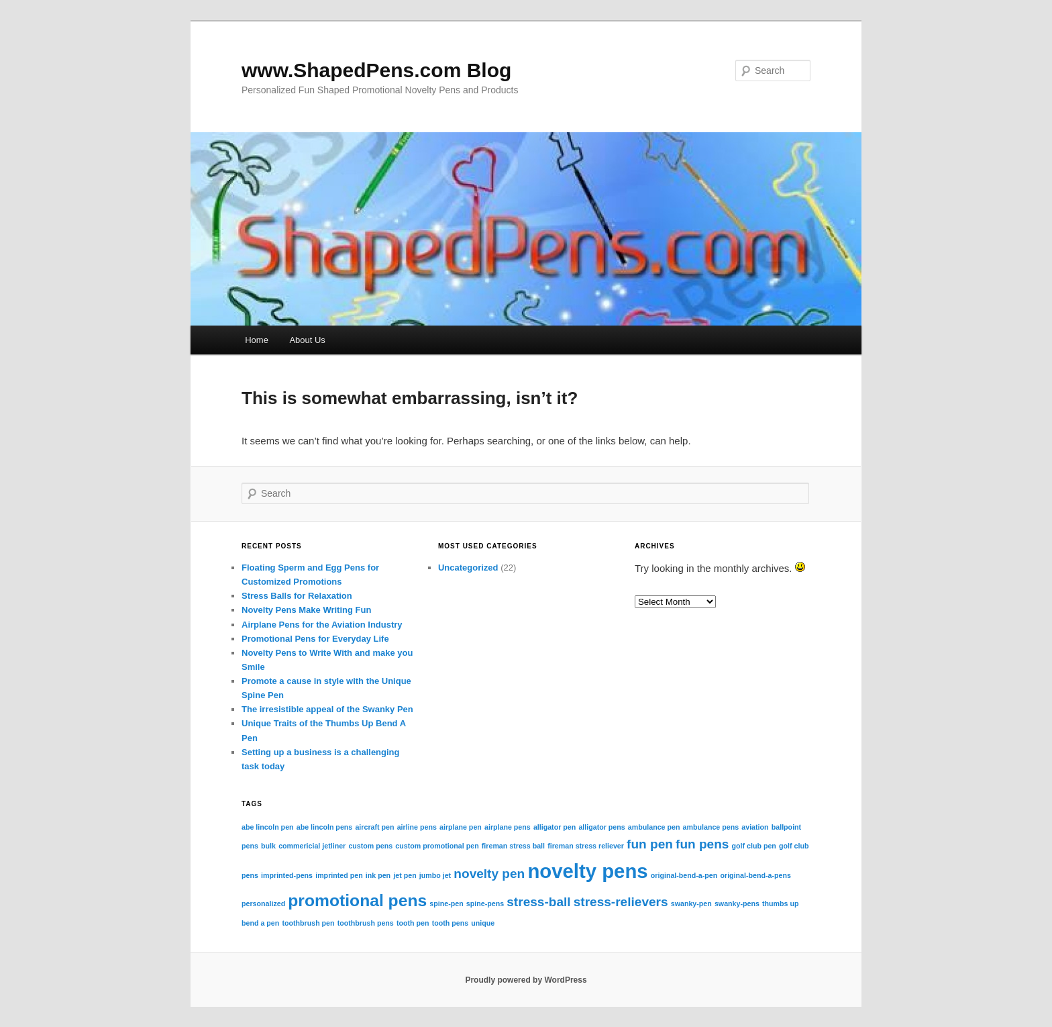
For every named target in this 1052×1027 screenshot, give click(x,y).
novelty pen (489, 874)
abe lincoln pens (325, 827)
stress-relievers (621, 902)
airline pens (417, 827)
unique (482, 923)
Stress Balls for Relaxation (297, 596)
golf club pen (754, 846)
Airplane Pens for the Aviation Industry (322, 625)
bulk (268, 846)
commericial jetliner (312, 846)
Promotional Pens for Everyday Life (315, 639)
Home (256, 340)
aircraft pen (374, 827)
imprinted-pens (287, 875)
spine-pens (485, 903)
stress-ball (538, 902)
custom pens (370, 846)
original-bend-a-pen (684, 875)
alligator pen (554, 827)
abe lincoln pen (268, 827)
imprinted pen (338, 875)
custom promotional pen (436, 846)
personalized (263, 903)
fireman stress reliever (585, 846)
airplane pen (460, 827)
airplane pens (507, 827)
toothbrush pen (308, 923)
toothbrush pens (365, 923)
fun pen (650, 844)
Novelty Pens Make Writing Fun (306, 610)
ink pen (378, 875)
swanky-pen (691, 903)
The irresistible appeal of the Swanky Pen (327, 709)
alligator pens (601, 827)
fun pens (702, 844)
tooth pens (450, 923)
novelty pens (587, 871)
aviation (754, 827)
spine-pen (446, 903)
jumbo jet (435, 875)
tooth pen (413, 923)
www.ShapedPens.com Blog (376, 70)
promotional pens (357, 900)
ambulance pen (654, 827)
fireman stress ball (513, 846)
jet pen (404, 875)
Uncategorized (468, 568)
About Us (307, 340)
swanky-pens (737, 903)
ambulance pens (711, 827)
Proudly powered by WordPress (525, 980)
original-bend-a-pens (755, 875)
